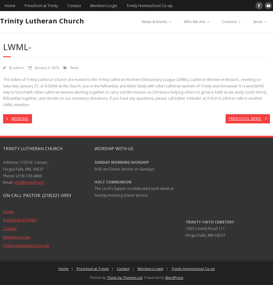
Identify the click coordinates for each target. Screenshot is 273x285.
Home (10, 5)
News (74, 67)
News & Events (154, 21)
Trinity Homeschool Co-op (149, 5)
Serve (258, 21)
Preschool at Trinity (41, 5)
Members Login (103, 5)
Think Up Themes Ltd (125, 277)
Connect (229, 21)
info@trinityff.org (29, 182)
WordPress (174, 277)
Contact (74, 5)
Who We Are (194, 21)
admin (19, 67)
